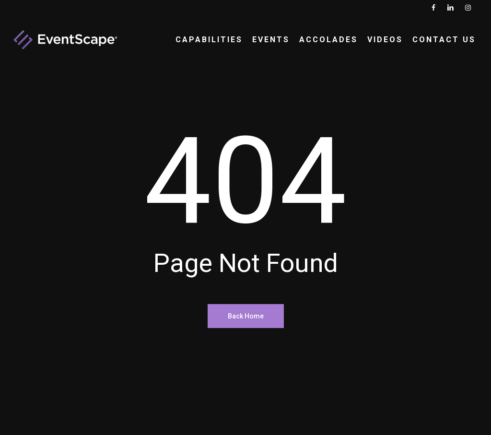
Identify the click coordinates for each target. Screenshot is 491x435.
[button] (473, 5)
